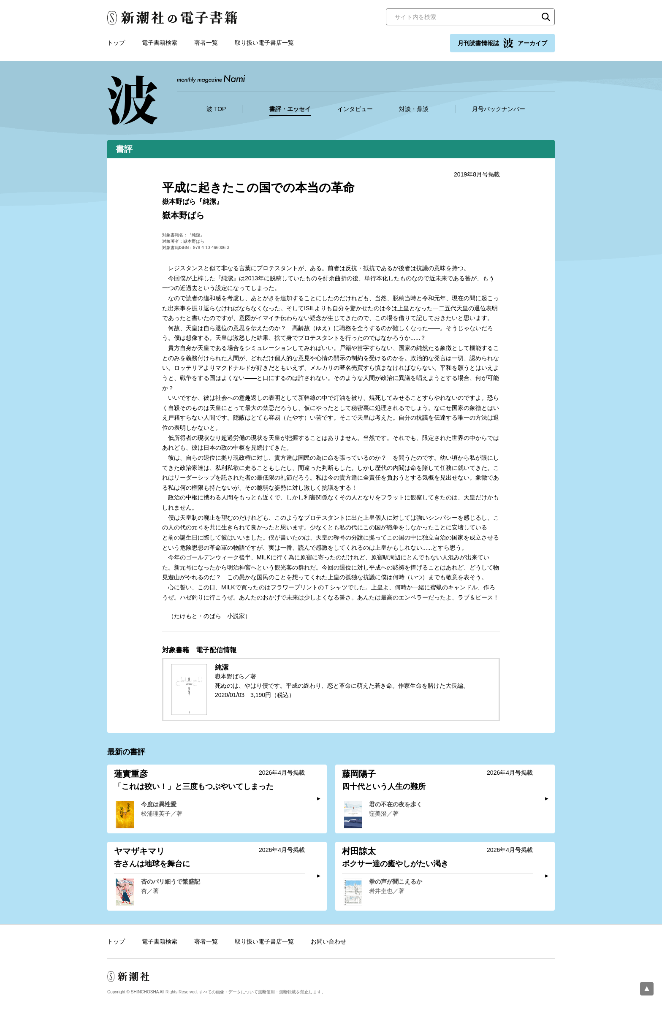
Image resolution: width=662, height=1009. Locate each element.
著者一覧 (206, 42)
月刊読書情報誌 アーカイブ (502, 43)
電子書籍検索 (159, 42)
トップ (116, 42)
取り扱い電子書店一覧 (264, 42)
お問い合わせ (328, 941)
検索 (546, 17)
